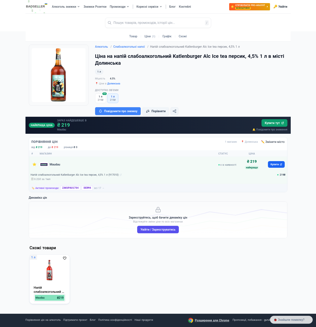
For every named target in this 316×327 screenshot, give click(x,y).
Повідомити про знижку (117, 111)
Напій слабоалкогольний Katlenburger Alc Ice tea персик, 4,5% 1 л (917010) (75, 174)
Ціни (150, 36)
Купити (276, 164)
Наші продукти (143, 319)
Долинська (113, 83)
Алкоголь (103, 46)
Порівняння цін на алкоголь (43, 319)
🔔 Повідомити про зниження (269, 129)
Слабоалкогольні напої (131, 46)
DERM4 (87, 188)
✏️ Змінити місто (273, 141)
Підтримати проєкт (75, 319)
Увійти (280, 6)
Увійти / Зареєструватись (158, 229)
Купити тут (274, 123)
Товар (133, 36)
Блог (93, 319)
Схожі (183, 36)
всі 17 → (99, 188)
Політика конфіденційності (115, 319)
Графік (166, 36)
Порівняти (156, 111)
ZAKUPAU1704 (70, 188)
